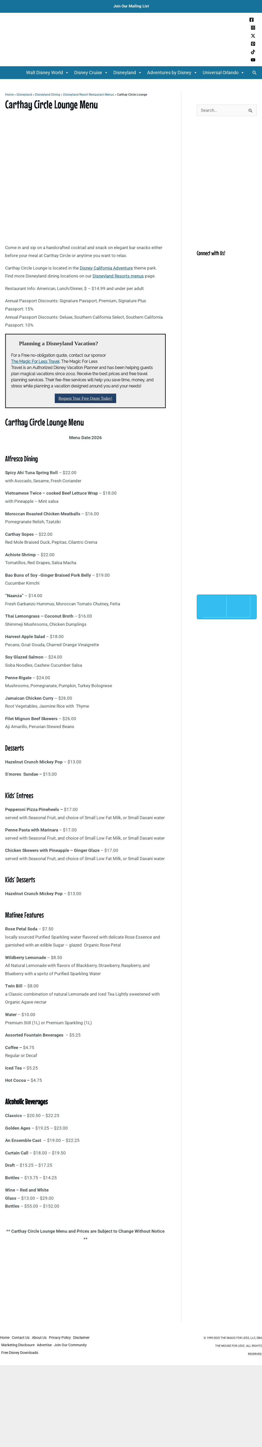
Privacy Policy (63, 1339)
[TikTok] (253, 52)
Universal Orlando (224, 73)
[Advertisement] (85, 1283)
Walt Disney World (47, 73)
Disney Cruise (91, 73)
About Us (41, 1339)
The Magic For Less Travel (35, 361)
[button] (254, 73)
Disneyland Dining (47, 94)
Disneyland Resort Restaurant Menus (88, 94)
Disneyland (127, 73)
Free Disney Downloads (20, 1352)
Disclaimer (86, 1339)
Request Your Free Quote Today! (86, 398)
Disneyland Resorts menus (118, 276)
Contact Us (22, 1339)
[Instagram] (253, 27)
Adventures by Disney (172, 73)
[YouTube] (253, 60)
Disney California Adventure (106, 268)
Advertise (46, 1345)
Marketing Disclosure (18, 1345)
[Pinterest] (253, 43)
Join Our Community (73, 1345)
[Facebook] (251, 19)
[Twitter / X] (253, 36)
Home (9, 94)
